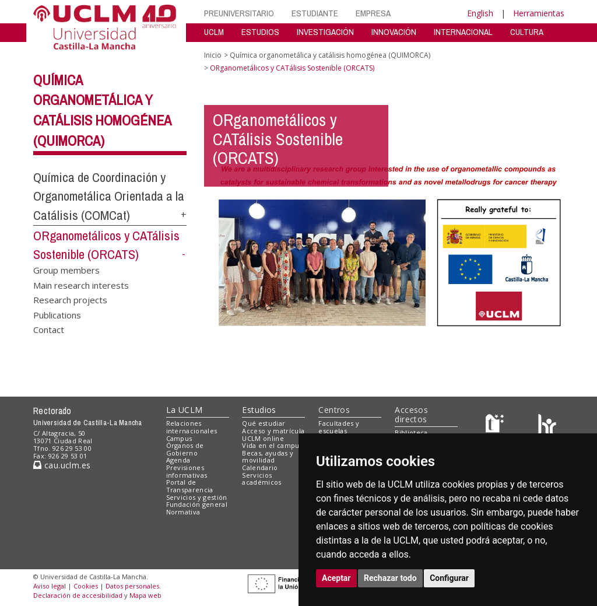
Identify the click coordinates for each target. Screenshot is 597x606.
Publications (57, 314)
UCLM (214, 32)
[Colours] (547, 426)
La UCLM (184, 409)
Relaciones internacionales (191, 427)
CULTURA (526, 32)
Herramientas (538, 13)
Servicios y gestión (196, 497)
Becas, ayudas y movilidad (267, 457)
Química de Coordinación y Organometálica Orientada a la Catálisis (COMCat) (108, 196)
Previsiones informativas (187, 471)
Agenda (178, 460)
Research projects (70, 300)
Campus (179, 438)
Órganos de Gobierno (185, 449)
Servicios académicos (261, 479)
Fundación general (197, 504)
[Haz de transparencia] (496, 426)
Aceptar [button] (336, 578)
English (480, 13)
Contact (48, 329)
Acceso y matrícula (273, 430)
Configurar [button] (449, 578)
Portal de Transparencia (189, 486)
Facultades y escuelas (338, 427)
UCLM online (263, 438)
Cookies (85, 586)
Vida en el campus (272, 445)
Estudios (259, 409)
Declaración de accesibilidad (77, 595)
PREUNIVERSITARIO (239, 13)
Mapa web (145, 595)
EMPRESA (373, 13)
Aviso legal (49, 586)
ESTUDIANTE (315, 13)
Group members (66, 270)
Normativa (183, 511)
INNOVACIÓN (393, 32)
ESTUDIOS (260, 32)
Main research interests (81, 284)
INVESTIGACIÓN (325, 32)
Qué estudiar (263, 423)
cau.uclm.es (61, 465)
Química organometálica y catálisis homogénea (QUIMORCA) (330, 55)
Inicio (213, 55)
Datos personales (132, 586)
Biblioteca (411, 432)
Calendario (260, 467)
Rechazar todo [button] (390, 578)
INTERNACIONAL (463, 32)
